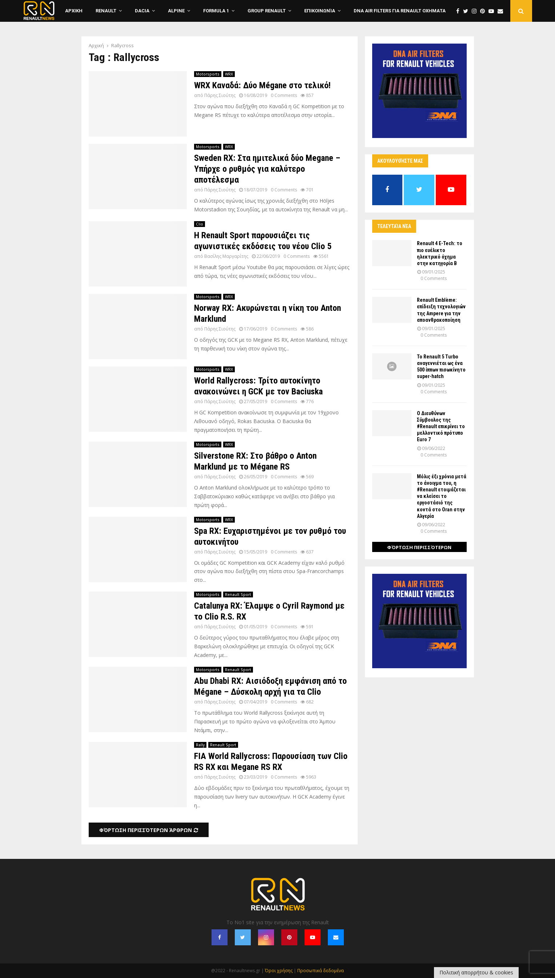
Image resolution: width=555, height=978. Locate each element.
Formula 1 (216, 10)
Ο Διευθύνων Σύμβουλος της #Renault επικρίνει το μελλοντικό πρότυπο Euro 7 (441, 426)
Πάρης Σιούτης (220, 95)
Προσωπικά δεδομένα (320, 970)
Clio (199, 224)
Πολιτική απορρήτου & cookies (476, 972)
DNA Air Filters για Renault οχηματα (400, 10)
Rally (200, 744)
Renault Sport (238, 594)
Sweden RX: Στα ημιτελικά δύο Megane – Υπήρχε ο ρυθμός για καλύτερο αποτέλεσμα (267, 169)
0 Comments (284, 95)
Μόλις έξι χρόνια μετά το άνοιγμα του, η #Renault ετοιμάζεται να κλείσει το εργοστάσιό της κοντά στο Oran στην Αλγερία (441, 496)
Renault (106, 10)
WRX (229, 74)
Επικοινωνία (319, 10)
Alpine (176, 10)
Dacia (142, 10)
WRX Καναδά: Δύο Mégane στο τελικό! (262, 85)
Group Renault (267, 10)
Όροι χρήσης (279, 970)
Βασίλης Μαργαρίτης (226, 256)
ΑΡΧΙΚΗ (74, 10)
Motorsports (208, 74)
